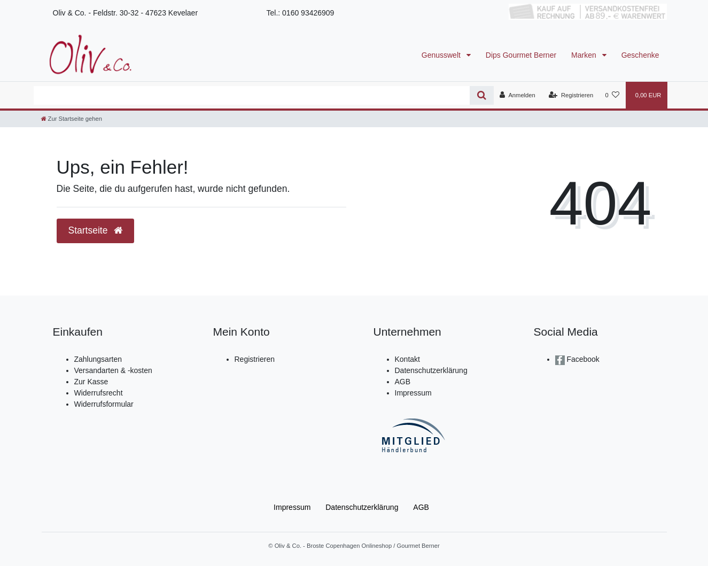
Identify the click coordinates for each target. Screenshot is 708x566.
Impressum (413, 393)
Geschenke (640, 55)
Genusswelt (442, 55)
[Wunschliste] (612, 95)
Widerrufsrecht (98, 393)
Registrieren (255, 359)
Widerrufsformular (104, 404)
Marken (584, 55)
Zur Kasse (91, 381)
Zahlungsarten (98, 359)
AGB (403, 381)
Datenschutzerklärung (431, 370)
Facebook (582, 359)
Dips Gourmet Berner (521, 55)
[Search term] (252, 95)
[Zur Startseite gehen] (71, 118)
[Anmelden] (517, 95)
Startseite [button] (95, 230)
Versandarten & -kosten (113, 370)
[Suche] (482, 95)
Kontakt (407, 359)
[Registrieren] (571, 95)
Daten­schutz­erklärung (361, 507)
